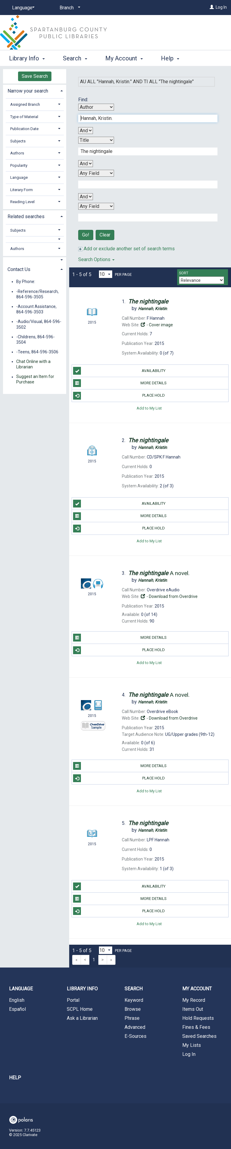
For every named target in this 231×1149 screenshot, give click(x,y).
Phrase (132, 1018)
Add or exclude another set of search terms (126, 248)
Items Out (192, 1009)
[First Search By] (96, 107)
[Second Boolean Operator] (85, 163)
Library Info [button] (27, 57)
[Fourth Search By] (96, 206)
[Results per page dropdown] (105, 274)
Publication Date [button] (24, 128)
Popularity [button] (18, 165)
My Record (193, 1000)
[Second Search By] (96, 140)
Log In (221, 7)
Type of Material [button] (24, 116)
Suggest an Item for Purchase (35, 379)
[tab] (34, 90)
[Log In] (212, 7)
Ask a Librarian (82, 1018)
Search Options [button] (96, 259)
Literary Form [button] (21, 189)
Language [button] (19, 177)
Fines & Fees (196, 1027)
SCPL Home (80, 1009)
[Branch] (69, 8)
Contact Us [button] (19, 269)
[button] (35, 239)
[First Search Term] (144, 118)
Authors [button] (17, 153)
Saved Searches (199, 1036)
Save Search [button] (35, 76)
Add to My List (149, 408)
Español (17, 1009)
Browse (133, 1009)
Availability (119, 371)
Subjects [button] (18, 141)
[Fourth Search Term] (144, 217)
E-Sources (135, 1036)
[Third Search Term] (144, 184)
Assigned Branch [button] (25, 104)
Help (15, 1077)
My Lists (191, 1045)
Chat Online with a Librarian (33, 364)
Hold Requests (198, 1018)
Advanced (135, 1027)
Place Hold (119, 396)
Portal (73, 1000)
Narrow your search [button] (28, 91)
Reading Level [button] (22, 202)
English (16, 1000)
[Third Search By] (96, 173)
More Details (120, 383)
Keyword (134, 1000)
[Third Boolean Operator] (85, 196)
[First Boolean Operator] (85, 130)
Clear (105, 235)
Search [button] (75, 57)
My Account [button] (124, 57)
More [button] (173, 58)
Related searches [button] (26, 216)
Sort (183, 273)
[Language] (22, 8)
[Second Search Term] (144, 151)
